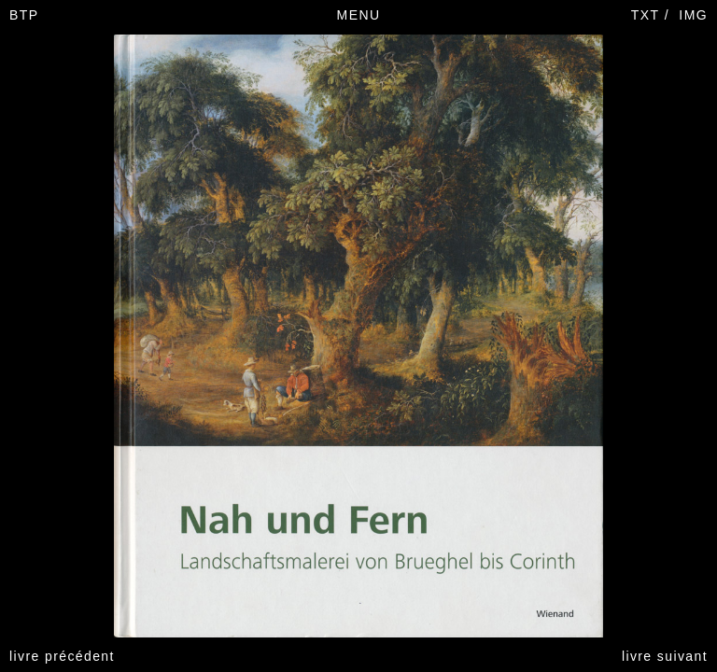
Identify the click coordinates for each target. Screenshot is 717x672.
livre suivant (665, 656)
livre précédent (62, 656)
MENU (359, 14)
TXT (645, 14)
